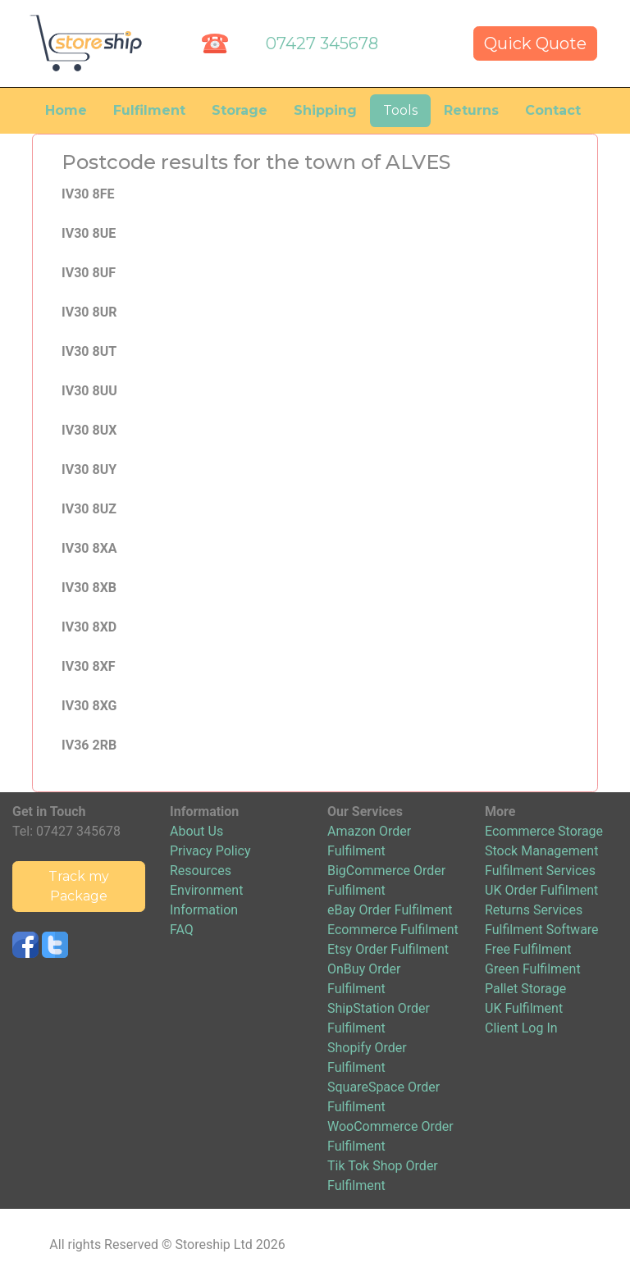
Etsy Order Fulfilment (388, 949)
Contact (553, 110)
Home (66, 110)
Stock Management (541, 851)
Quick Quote (535, 43)
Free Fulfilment (528, 949)
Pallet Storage (525, 988)
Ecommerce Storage (544, 831)
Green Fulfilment (533, 969)
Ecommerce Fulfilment (393, 929)
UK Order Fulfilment (541, 890)
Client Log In (521, 1028)
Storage (239, 110)
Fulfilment (149, 110)
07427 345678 (322, 43)
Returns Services (533, 910)
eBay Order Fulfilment (389, 910)
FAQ (182, 929)
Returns (471, 110)
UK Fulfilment (524, 1008)
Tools (400, 110)
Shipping (325, 110)
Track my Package (78, 886)
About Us (196, 831)
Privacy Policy (210, 851)
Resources (200, 870)
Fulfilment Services (540, 870)
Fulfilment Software (542, 929)
